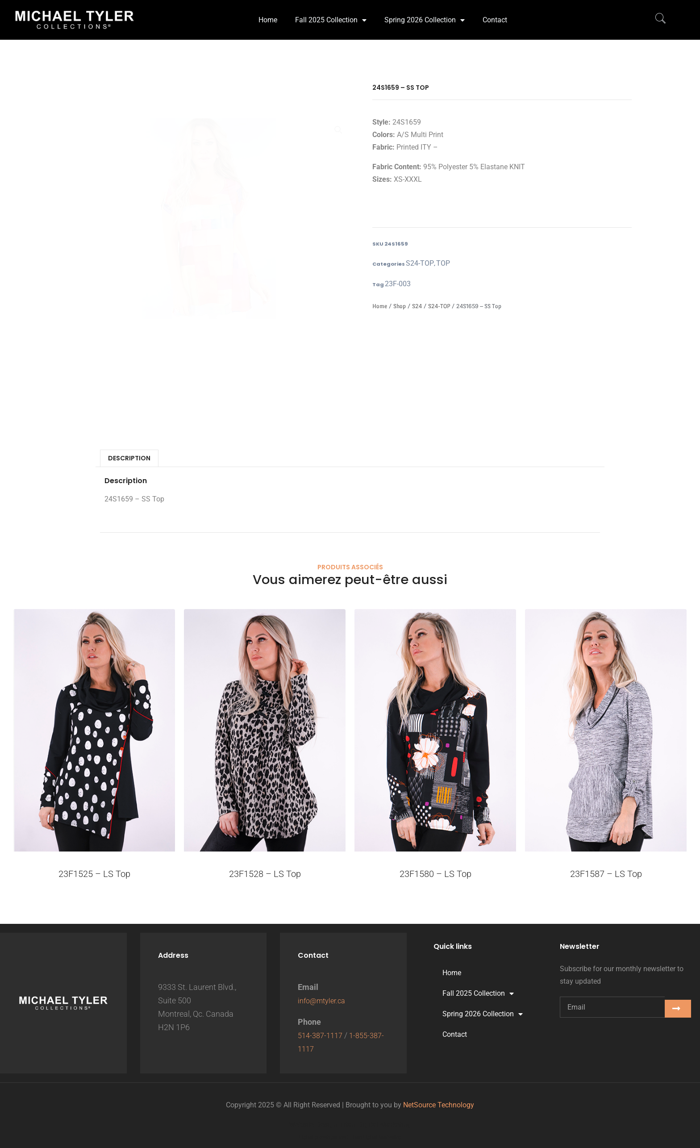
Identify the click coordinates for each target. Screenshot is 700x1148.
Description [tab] (129, 459)
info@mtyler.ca (324, 1000)
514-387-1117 (322, 1035)
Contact (495, 14)
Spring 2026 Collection (424, 14)
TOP (434, 264)
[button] (338, 131)
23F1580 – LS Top (435, 875)
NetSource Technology (438, 1105)
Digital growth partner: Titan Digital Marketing (350, 1137)
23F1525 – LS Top (94, 875)
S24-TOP (416, 264)
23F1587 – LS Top (606, 875)
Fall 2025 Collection (331, 14)
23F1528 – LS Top (265, 875)
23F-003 (395, 285)
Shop (399, 308)
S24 (417, 308)
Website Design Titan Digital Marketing (350, 1124)
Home (267, 14)
